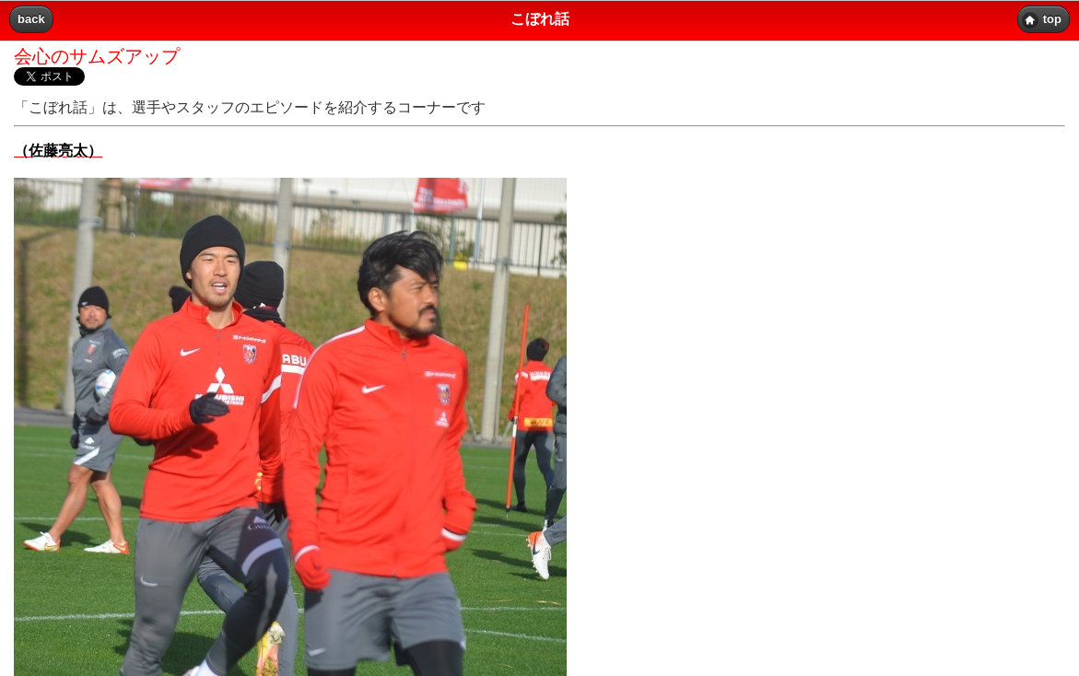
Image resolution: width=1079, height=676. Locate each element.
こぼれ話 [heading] (539, 19)
